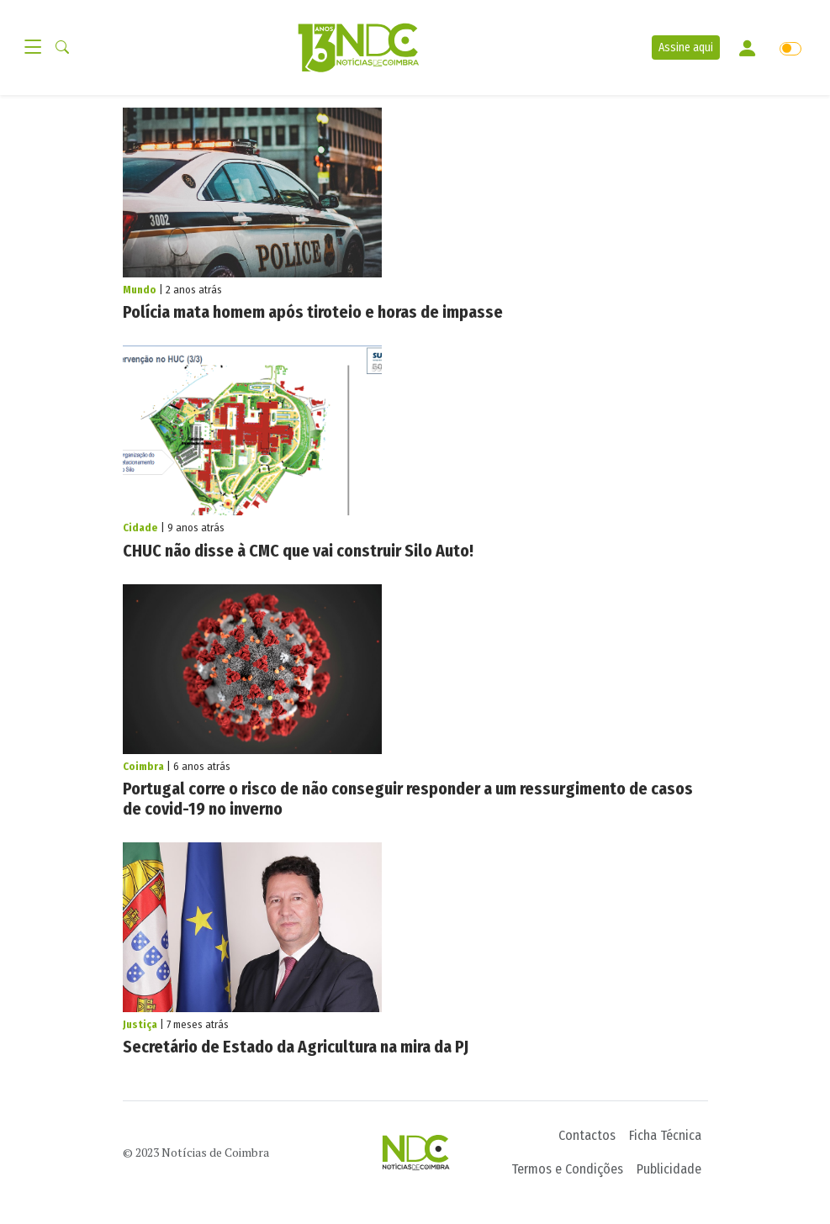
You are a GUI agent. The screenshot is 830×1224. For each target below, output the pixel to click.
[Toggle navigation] (38, 48)
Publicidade (669, 1169)
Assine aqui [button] (685, 47)
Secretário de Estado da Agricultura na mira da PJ (295, 1047)
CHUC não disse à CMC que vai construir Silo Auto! (298, 551)
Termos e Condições (567, 1169)
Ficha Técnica (665, 1135)
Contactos (587, 1135)
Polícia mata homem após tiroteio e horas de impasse (313, 312)
